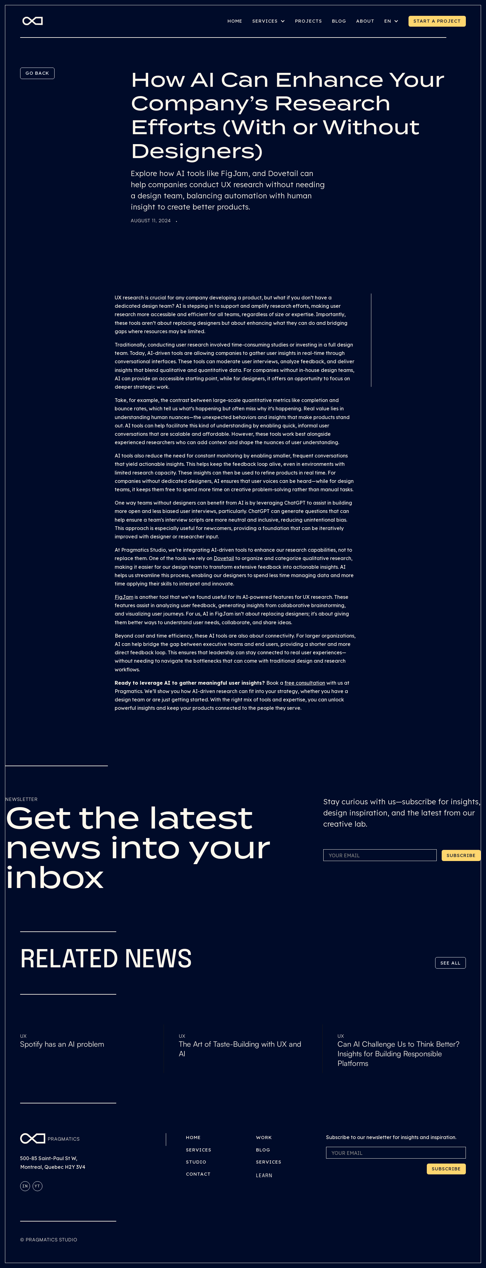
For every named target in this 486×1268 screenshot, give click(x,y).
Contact (198, 1174)
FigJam (124, 597)
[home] (32, 21)
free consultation (305, 683)
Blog (263, 1150)
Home (193, 1137)
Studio (196, 1162)
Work (264, 1137)
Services (198, 1150)
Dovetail (224, 558)
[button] (268, 21)
